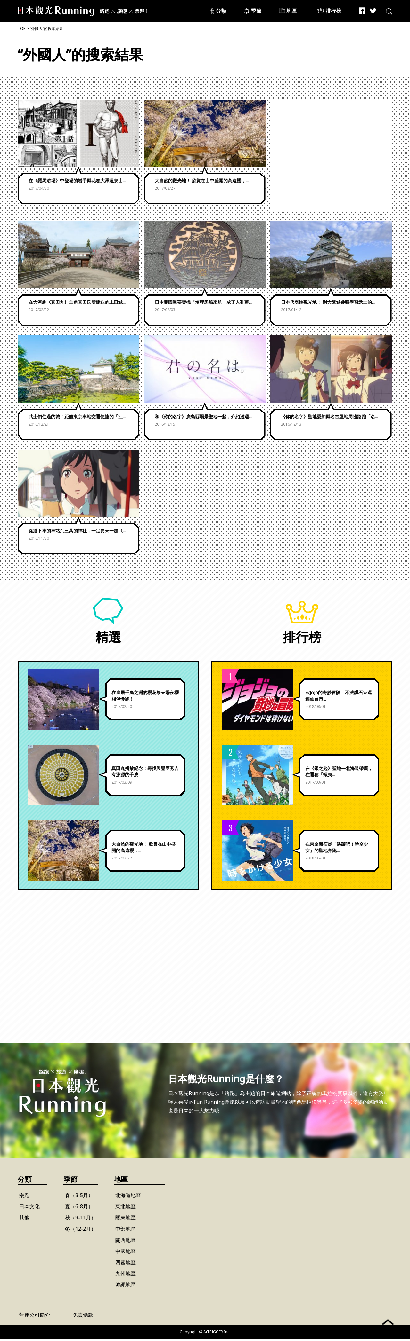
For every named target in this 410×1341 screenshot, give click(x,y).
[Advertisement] (331, 155)
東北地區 (125, 1208)
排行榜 (333, 10)
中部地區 (125, 1230)
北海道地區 (128, 1197)
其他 (24, 1219)
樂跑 (24, 1197)
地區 (292, 10)
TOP (22, 28)
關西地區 (125, 1241)
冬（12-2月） (80, 1230)
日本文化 (29, 1208)
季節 (256, 10)
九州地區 (125, 1275)
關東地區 (125, 1219)
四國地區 (125, 1264)
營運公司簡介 (34, 1316)
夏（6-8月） (79, 1208)
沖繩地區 (125, 1286)
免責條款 (83, 1316)
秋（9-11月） (80, 1219)
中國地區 (125, 1253)
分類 (221, 10)
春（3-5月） (79, 1197)
